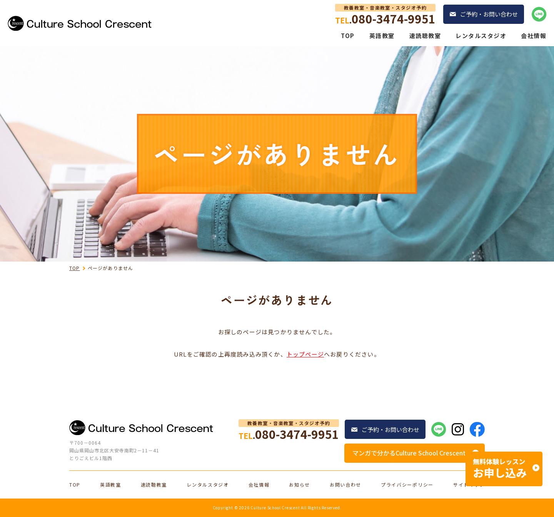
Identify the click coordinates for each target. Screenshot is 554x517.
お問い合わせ (345, 484)
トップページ (305, 354)
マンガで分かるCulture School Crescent (409, 452)
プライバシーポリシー (407, 484)
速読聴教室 (425, 35)
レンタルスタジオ (481, 35)
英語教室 (382, 35)
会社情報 (533, 35)
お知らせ (299, 484)
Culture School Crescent (275, 507)
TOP (348, 35)
